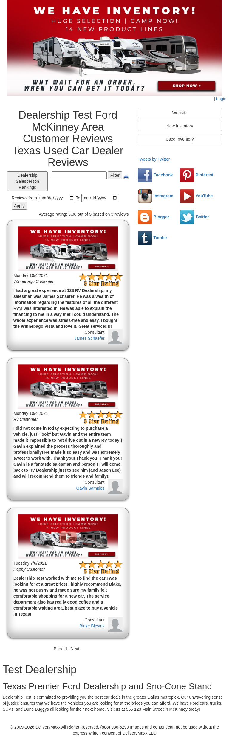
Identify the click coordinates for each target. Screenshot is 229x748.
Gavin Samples (90, 488)
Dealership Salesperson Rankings (27, 181)
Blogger (153, 216)
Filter (115, 175)
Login (221, 98)
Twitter (194, 216)
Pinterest (196, 175)
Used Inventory (180, 139)
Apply (19, 205)
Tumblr (152, 237)
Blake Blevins (91, 626)
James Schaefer (89, 338)
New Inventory (179, 126)
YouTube (196, 196)
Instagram (156, 196)
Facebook (155, 175)
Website (179, 112)
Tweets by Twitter (154, 159)
